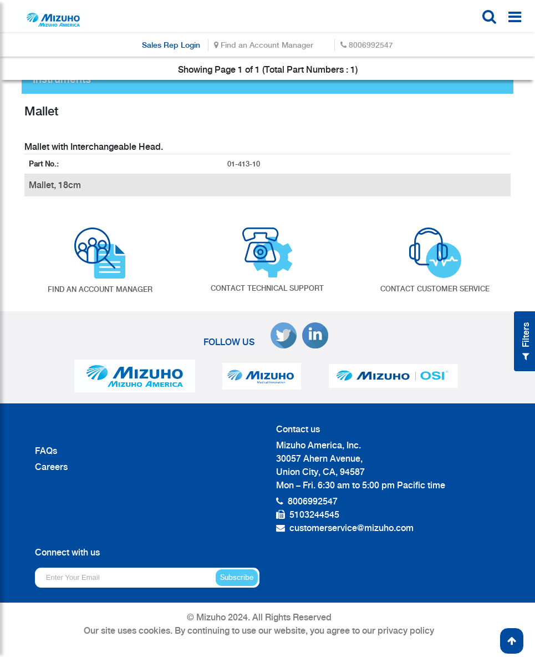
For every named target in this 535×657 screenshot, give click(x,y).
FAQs (46, 451)
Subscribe (236, 577)
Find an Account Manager (263, 44)
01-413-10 (244, 164)
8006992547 (366, 44)
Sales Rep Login (171, 44)
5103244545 (314, 514)
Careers (51, 467)
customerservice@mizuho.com (351, 528)
